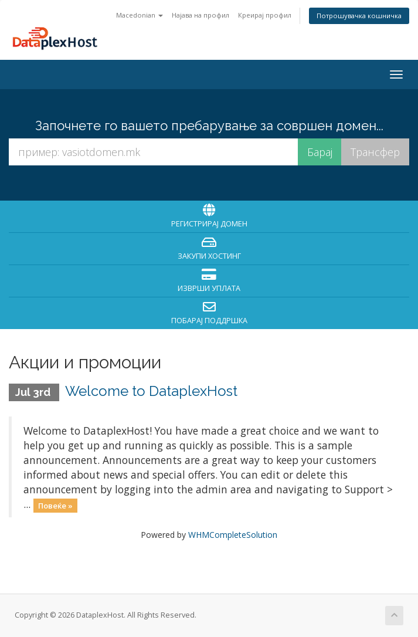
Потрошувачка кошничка (359, 15)
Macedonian (139, 15)
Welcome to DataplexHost (151, 390)
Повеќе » (55, 505)
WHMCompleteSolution (232, 534)
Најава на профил (200, 15)
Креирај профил (264, 15)
